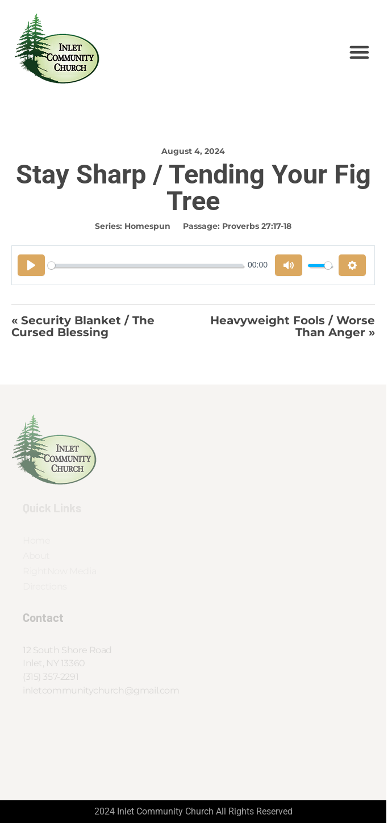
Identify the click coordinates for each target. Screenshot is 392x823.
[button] (360, 52)
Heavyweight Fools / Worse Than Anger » (292, 326)
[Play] (31, 265)
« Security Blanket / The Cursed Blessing (83, 326)
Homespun (147, 226)
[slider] (145, 265)
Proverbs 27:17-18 (256, 226)
